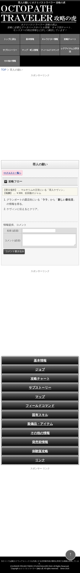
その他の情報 (10, 61)
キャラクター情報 (50, 39)
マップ (40, 396)
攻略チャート (70, 39)
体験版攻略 (40, 451)
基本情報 (30, 39)
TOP (3, 69)
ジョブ (40, 369)
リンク (40, 460)
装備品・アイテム (40, 424)
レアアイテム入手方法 (70, 50)
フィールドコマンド (50, 50)
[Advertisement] (40, 117)
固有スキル (40, 415)
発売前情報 (40, 442)
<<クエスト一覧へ (12, 173)
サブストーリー (10, 50)
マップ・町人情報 (30, 50)
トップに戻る (10, 39)
